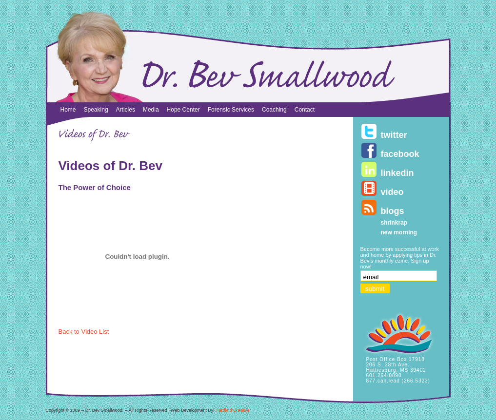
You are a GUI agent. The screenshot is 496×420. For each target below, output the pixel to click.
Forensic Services (231, 109)
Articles (125, 109)
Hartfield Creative (233, 410)
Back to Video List (84, 331)
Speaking (96, 109)
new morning (399, 232)
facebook (400, 154)
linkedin (397, 173)
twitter (394, 135)
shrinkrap (394, 222)
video (392, 192)
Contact (305, 109)
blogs (392, 211)
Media (151, 109)
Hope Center (183, 109)
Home (68, 109)
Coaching (274, 109)
